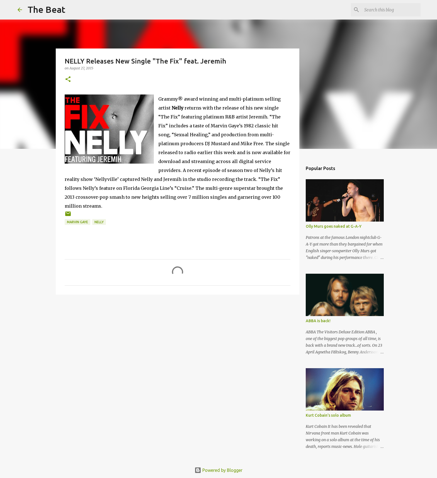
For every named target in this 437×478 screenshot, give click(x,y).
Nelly (99, 222)
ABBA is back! (318, 321)
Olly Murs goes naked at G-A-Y (333, 226)
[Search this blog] (391, 9)
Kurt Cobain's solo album (328, 415)
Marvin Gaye (77, 222)
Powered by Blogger (218, 470)
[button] (68, 79)
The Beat (46, 9)
